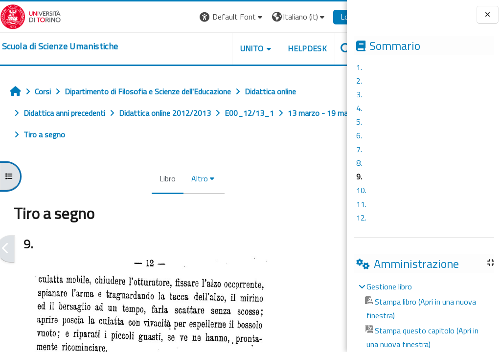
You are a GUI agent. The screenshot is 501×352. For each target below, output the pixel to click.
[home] (60, 46)
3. (359, 94)
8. (359, 163)
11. (361, 204)
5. (359, 122)
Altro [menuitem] (190, 178)
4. (359, 108)
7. (359, 149)
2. (359, 81)
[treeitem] (423, 315)
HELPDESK (287, 48)
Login (330, 16)
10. (361, 190)
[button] (213, 16)
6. (359, 135)
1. (359, 67)
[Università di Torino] (30, 16)
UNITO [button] (232, 48)
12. (361, 217)
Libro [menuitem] (158, 178)
